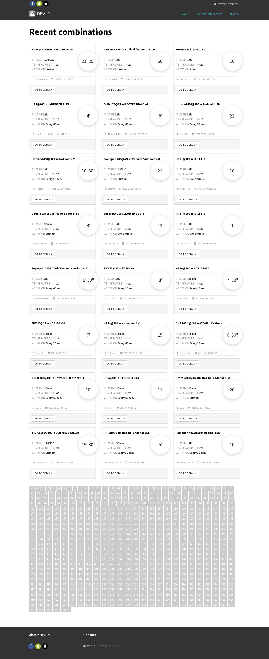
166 (183, 513)
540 (56, 589)
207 (96, 523)
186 (136, 518)
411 (64, 564)
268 (168, 534)
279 (48, 539)
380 (231, 554)
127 (80, 508)
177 (64, 518)
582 (183, 594)
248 (215, 528)
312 (104, 544)
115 (192, 503)
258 (88, 534)
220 (199, 523)
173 (33, 518)
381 (33, 559)
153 (80, 513)
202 (56, 523)
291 (144, 539)
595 (80, 599)
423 (160, 564)
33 (38, 493)
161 (144, 513)
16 (131, 488)
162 (152, 513)
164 (168, 513)
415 (96, 564)
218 (183, 523)
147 (33, 513)
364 (104, 554)
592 (56, 599)
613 (223, 599)
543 (80, 589)
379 (223, 554)
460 (40, 574)
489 (64, 579)
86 (185, 498)
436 (56, 569)
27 (204, 488)
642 (40, 610)
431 (223, 564)
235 (112, 528)
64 (38, 498)
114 (184, 503)
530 (183, 584)
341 (128, 549)
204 (72, 523)
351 (207, 549)
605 (160, 599)
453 (191, 569)
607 (176, 599)
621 (80, 605)
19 (151, 488)
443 (112, 569)
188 (152, 518)
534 (215, 584)
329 (33, 549)
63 (32, 498)
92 (225, 498)
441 (96, 569)
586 (215, 594)
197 (223, 518)
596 (88, 599)
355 (33, 554)
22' (233, 116)
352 (215, 549)
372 (168, 554)
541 (64, 589)
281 (64, 539)
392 (120, 559)
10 (91, 488)
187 (144, 518)
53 (171, 493)
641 (33, 610)
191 (176, 518)
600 (120, 599)
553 (160, 589)
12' (161, 225)
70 (78, 498)
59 (211, 493)
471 (128, 574)
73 (98, 498)
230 (72, 528)
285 (96, 539)
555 (176, 589)
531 (191, 584)
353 (223, 549)
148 (40, 513)
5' (160, 444)
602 (136, 599)
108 (136, 503)
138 (168, 508)
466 (88, 574)
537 (33, 589)
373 (176, 554)
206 (88, 523)
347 (176, 549)
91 (218, 498)
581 (176, 594)
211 (128, 523)
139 (176, 508)
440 (88, 569)
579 (160, 594)
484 (231, 574)
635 (191, 605)
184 (120, 518)
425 (176, 564)
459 (33, 574)
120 (231, 503)
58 (205, 493)
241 (160, 528)
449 (160, 569)
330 (40, 549)
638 (215, 605)
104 (104, 503)
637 (207, 605)
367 (128, 554)
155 (96, 513)
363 (96, 554)
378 (215, 554)
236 (120, 528)
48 (138, 493)
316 (136, 544)
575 (128, 594)
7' (88, 335)
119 (223, 503)
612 (215, 599)
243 (176, 528)
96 (45, 503)
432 (231, 564)
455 (207, 569)
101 (80, 503)
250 (231, 528)
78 (131, 498)
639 (223, 605)
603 (144, 599)
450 (168, 569)
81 (151, 498)
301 (223, 539)
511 (33, 584)
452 (183, 569)
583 (191, 594)
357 (48, 554)
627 (128, 605)
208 (104, 523)
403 (207, 559)
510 (231, 579)
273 (207, 534)
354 (231, 549)
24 (184, 488)
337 (96, 549)
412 (72, 564)
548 (120, 589)
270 (183, 534)
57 (198, 493)
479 (191, 574)
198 (231, 518)
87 (191, 498)
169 (207, 513)
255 (64, 534)
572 (104, 594)
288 (120, 539)
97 (52, 503)
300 (215, 539)
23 (178, 488)
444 (120, 569)
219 (191, 523)
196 (215, 518)
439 (80, 569)
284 (88, 539)
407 (33, 564)
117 (208, 503)
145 (223, 508)
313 (112, 544)
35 (52, 493)
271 (191, 534)
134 (136, 508)
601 (128, 599)
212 (136, 523)
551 (144, 589)
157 (112, 513)
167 (191, 513)
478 (183, 574)
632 (168, 605)
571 (96, 594)
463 (64, 574)
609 (191, 599)
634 (183, 605)
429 (207, 564)
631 (160, 605)
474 (152, 574)
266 (152, 534)
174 (40, 518)
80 (145, 498)
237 (128, 528)
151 (64, 513)
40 (85, 493)
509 (223, 579)
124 (56, 508)
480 (199, 574)
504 (183, 579)
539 (48, 589)
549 (128, 589)
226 (40, 528)
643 (48, 610)
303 (33, 544)
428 (199, 564)
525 (144, 584)
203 (64, 523)
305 (48, 544)
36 (58, 493)
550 (136, 589)
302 (231, 539)
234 (104, 528)
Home (185, 14)
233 (96, 528)
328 (231, 544)
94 (32, 503)
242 (168, 528)
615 (33, 605)
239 (144, 528)
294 (168, 539)
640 (231, 605)
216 (168, 523)
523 (128, 584)
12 (105, 488)
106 (120, 503)
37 (65, 493)
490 (72, 579)
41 (92, 493)
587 (223, 594)
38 (72, 493)
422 (152, 564)
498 (136, 579)
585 (207, 594)
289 (128, 539)
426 (183, 564)
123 (48, 508)
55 (185, 493)
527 (160, 584)
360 (72, 554)
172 (231, 513)
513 (48, 584)
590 (40, 599)
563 (33, 594)
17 (138, 488)
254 (56, 534)
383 (48, 559)
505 (191, 579)
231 (80, 528)
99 (65, 503)
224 (231, 523)
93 (231, 498)
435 (48, 569)
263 (128, 534)
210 (120, 523)
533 (207, 584)
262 (120, 534)
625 (112, 605)
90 (211, 498)
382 (40, 559)
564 (40, 594)
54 (178, 493)
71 (85, 498)
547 (112, 589)
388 (88, 559)
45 (118, 493)
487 (48, 579)
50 (151, 493)
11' (161, 389)
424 (168, 564)
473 (144, 574)
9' (88, 225)
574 (120, 594)
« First (34, 488)
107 (128, 503)
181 (96, 518)
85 (178, 498)
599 (112, 599)
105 (112, 503)
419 (128, 564)
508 (215, 579)
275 (223, 534)
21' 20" (88, 61)
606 (168, 599)
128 (88, 508)
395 (144, 559)
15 (125, 488)
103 (96, 503)
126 (72, 508)
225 (33, 528)
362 (88, 554)
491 (80, 579)
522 (120, 584)
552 (152, 589)
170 (215, 513)
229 (64, 528)
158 (120, 513)
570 (88, 594)
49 (145, 493)
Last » (65, 610)
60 (218, 493)
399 (176, 559)
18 (145, 488)
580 (168, 594)
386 (72, 559)
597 (96, 599)
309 (80, 544)
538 (40, 589)
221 (207, 523)
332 (56, 549)
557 (191, 589)
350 (199, 549)
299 (207, 539)
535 (223, 584)
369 (144, 554)
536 (231, 584)
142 (199, 508)
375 (191, 554)
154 (88, 513)
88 (198, 498)
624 (104, 605)
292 (152, 539)
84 (171, 498)
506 (199, 579)
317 (144, 544)
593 (64, 599)
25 (191, 488)
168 (199, 513)
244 (183, 528)
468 (104, 574)
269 (176, 534)
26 (198, 488)
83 (165, 498)
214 (152, 523)
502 (168, 579)
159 (128, 513)
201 (48, 523)
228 (56, 528)
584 (199, 594)
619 (64, 605)
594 (72, 599)
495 (112, 579)
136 (152, 508)
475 (160, 574)
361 (80, 554)
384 (56, 559)
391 (112, 559)
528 (168, 584)
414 (88, 564)
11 (98, 488)
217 (176, 523)
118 (215, 503)
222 (215, 523)
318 (152, 544)
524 (136, 584)
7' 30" (232, 280)
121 (33, 508)
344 (152, 549)
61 (225, 493)
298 (199, 539)
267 (160, 534)
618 (56, 605)
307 (64, 544)
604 (152, 599)
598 (104, 599)
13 (111, 488)
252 (40, 534)
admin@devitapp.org (226, 3)
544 (88, 589)
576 (136, 594)
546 (104, 589)
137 (160, 508)
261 (112, 534)
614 (231, 599)
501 (160, 579)
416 (104, 564)
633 (176, 605)
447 (144, 569)
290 (136, 539)
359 (64, 554)
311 (96, 544)
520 (104, 584)
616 (40, 605)
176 (56, 518)
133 (128, 508)
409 (48, 564)
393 (128, 559)
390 (104, 559)
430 (215, 564)
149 (48, 513)
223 (223, 523)
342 (136, 549)
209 (112, 523)
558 (199, 589)
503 (176, 579)
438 (72, 569)
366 (120, 554)
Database (234, 14)
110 (152, 503)
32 (32, 493)
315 (128, 544)
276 (231, 534)
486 (40, 579)
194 (199, 518)
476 (168, 574)
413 (80, 564)
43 (105, 493)
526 (152, 584)
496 (120, 579)
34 (45, 493)
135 (144, 508)
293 (160, 539)
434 (40, 569)
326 (215, 544)
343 (144, 549)
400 (183, 559)
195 (207, 518)
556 (183, 589)
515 (64, 584)
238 (136, 528)
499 (144, 579)
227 (48, 528)
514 (56, 584)
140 (183, 508)
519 (96, 584)
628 (136, 605)
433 (33, 569)
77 (125, 498)
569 (80, 594)
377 (207, 554)
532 (199, 584)
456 (215, 569)
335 (80, 549)
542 (72, 589)
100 (72, 503)
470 (120, 574)
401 (191, 559)
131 (112, 508)
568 (72, 594)
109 (144, 503)
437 (64, 569)
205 (80, 523)
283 (80, 539)
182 (104, 518)
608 (183, 599)
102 (88, 503)
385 (64, 559)
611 (207, 599)
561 (223, 589)
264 (136, 534)
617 (48, 605)
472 (136, 574)
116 (200, 503)
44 (111, 493)
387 (80, 559)
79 (138, 498)
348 (183, 549)
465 (80, 574)
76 (118, 498)
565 (48, 594)
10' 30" (88, 171)
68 (65, 498)
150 (56, 513)
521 (112, 584)
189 (160, 518)
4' (88, 116)
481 (207, 574)
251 (33, 534)
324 (199, 544)
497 (128, 579)
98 (58, 503)
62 (231, 493)
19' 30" (88, 444)
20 (158, 488)
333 (64, 549)
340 (120, 549)
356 (40, 554)
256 (72, 534)
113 (176, 503)
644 (56, 610)
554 (168, 589)
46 (125, 493)
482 (215, 574)
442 (104, 569)
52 (165, 493)
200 (40, 523)
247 (207, 528)
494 (104, 579)
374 (183, 554)
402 (199, 559)
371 (160, 554)
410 (56, 564)
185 (128, 518)
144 (215, 508)
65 (45, 498)
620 (72, 605)
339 (112, 549)
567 (64, 594)
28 (211, 488)
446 (136, 569)
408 (40, 564)
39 (78, 493)
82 (158, 498)
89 (205, 498)
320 (168, 544)
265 (144, 534)
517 (80, 584)
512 (40, 584)
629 (144, 605)
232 (88, 528)
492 (88, 579)
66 (52, 498)
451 (176, 569)
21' (161, 171)
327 (223, 544)
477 (176, 574)
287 (112, 539)
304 (40, 544)
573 (112, 594)
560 (215, 589)
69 (72, 498)
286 (104, 539)
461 (48, 574)
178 (72, 518)
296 (183, 539)
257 (80, 534)
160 (136, 513)
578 (152, 594)
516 (72, 584)
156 (104, 513)
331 (48, 549)
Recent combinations (208, 14)
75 (111, 498)
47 (131, 493)
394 (136, 559)
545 (96, 589)
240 (152, 528)
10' (233, 61)
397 (160, 559)
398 (168, 559)
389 (96, 559)
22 (171, 488)
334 (72, 549)
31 (231, 488)
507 (207, 579)
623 (96, 605)
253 (48, 534)
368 (136, 554)
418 (120, 564)
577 (144, 594)
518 (88, 584)
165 (176, 513)
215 (160, 523)
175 (48, 518)
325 (207, 544)
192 (183, 518)
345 (160, 549)
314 (120, 544)
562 (231, 589)
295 (176, 539)
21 (165, 488)
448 (152, 569)
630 (152, 605)
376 (199, 554)
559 (207, 589)
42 (98, 493)
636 (199, 605)
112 (168, 503)
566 (56, 594)
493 (96, 579)
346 (168, 549)
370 (152, 554)
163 (160, 513)
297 (191, 539)
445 (128, 569)
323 (191, 544)
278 (40, 539)
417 (112, 564)
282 (72, 539)
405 (223, 559)
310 (88, 544)
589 (33, 599)
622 (88, 605)
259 (96, 534)
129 (96, 508)
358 (56, 554)
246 (199, 528)
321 (176, 544)
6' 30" (88, 280)
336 (88, 549)
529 (176, 584)
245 (191, 528)
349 (191, 549)
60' (161, 61)
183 (112, 518)
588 (231, 594)
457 (223, 569)
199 (33, 523)
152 (72, 513)
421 (144, 564)
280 (56, 539)
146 (231, 508)
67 (58, 498)
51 (158, 493)
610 (199, 599)
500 (152, 579)
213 (144, 523)
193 (191, 518)
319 (160, 544)
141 (191, 508)
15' (161, 335)
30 (224, 488)
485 (33, 579)
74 (105, 498)
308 (72, 544)
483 (223, 574)
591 (48, 599)
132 (120, 508)
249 (223, 528)
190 (168, 518)
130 (104, 508)
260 (104, 534)
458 (231, 569)
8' (160, 116)
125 (64, 508)
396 (152, 559)
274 (215, 534)
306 (56, 544)
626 (120, 605)
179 (80, 518)
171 (223, 513)
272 (199, 534)
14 (118, 488)
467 (96, 574)
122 (40, 508)
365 (112, 554)
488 (56, 579)
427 (191, 564)
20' (233, 389)
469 (112, 574)
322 (183, 544)
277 (33, 539)
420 (136, 564)
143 (207, 508)
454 (199, 569)
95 (38, 503)
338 (104, 549)
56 (191, 493)
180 (88, 518)
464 (72, 574)
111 (160, 503)
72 (92, 498)
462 (56, 574)
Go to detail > (44, 89)
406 (231, 559)
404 (215, 559)
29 (218, 488)
